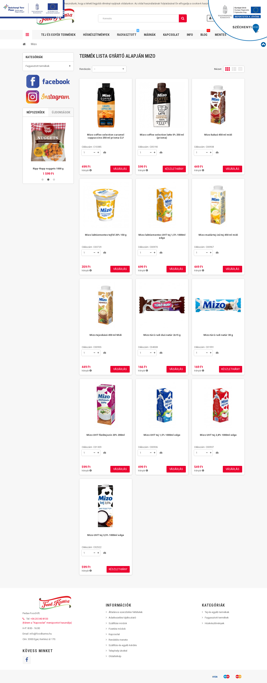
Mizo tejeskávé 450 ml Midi (106, 335)
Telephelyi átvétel (118, 650)
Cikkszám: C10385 (91, 147)
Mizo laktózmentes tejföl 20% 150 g (105, 234)
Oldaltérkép (115, 656)
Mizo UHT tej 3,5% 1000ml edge (105, 535)
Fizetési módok (117, 628)
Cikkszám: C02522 (91, 547)
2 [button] (48, 198)
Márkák (149, 35)
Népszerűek (36, 130)
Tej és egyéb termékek (38, 82)
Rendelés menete (118, 639)
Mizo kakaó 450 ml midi (218, 134)
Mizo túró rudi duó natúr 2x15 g (162, 335)
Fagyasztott (128, 33)
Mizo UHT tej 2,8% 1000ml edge (218, 435)
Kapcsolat (171, 35)
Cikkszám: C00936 (148, 447)
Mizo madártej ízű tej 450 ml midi (218, 234)
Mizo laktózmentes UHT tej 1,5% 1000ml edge (161, 236)
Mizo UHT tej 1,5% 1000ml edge (162, 435)
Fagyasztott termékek (37, 67)
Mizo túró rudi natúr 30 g (218, 335)
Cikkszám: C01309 (91, 447)
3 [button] (54, 198)
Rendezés (84, 69)
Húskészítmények (96, 35)
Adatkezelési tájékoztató (122, 617)
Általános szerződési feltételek (126, 612)
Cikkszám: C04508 (148, 347)
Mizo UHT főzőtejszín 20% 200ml (105, 435)
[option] (48, 164)
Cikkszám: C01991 (204, 347)
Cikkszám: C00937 (204, 447)
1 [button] (42, 198)
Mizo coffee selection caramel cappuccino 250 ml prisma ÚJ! (105, 136)
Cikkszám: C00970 (148, 247)
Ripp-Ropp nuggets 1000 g (48, 186)
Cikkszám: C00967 (204, 247)
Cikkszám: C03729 (91, 247)
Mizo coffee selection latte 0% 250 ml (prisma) (162, 136)
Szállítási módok (118, 623)
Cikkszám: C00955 (91, 347)
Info (190, 35)
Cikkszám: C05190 (148, 147)
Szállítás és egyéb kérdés (123, 645)
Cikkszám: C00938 (204, 147)
